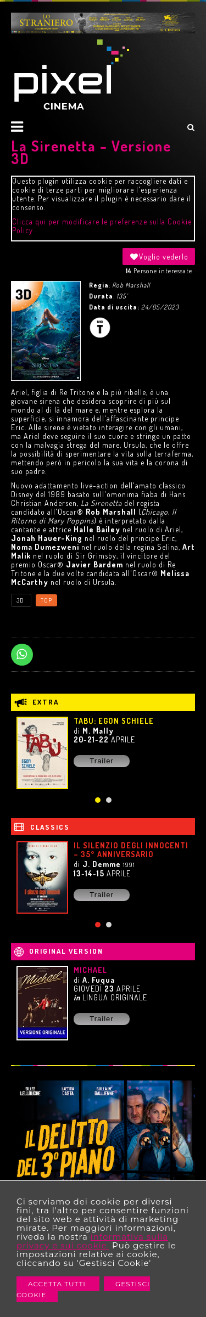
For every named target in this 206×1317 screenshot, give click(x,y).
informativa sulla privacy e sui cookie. (92, 1241)
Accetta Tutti (58, 1284)
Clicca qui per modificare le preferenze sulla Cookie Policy (102, 226)
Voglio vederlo (158, 256)
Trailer (101, 761)
